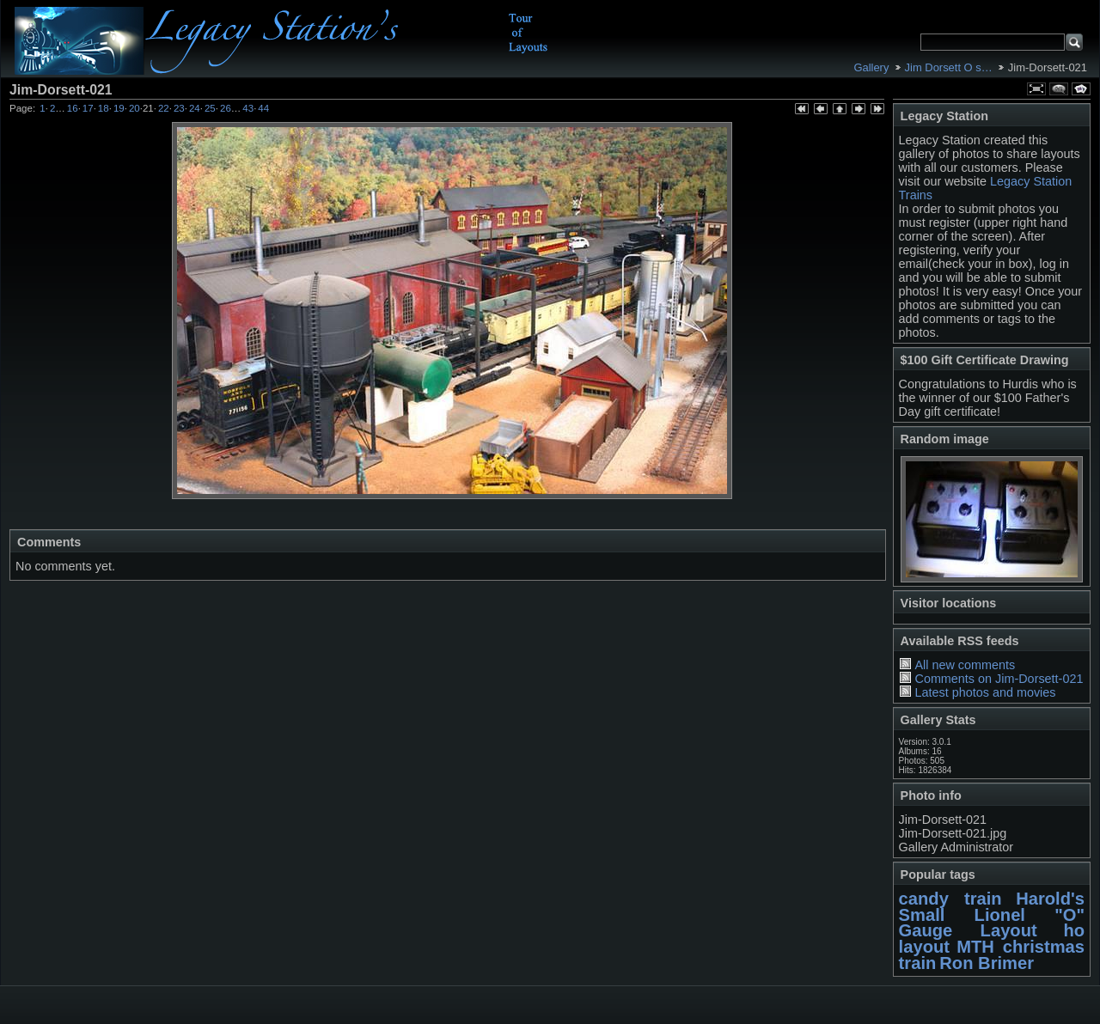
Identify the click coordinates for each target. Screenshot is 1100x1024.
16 (72, 108)
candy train (950, 898)
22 (163, 108)
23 (179, 108)
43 (248, 108)
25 (210, 108)
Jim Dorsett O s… (949, 67)
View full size (1036, 88)
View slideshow (1081, 88)
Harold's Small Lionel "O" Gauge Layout (992, 914)
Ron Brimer (986, 963)
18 (103, 108)
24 (194, 108)
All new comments (964, 665)
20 (134, 108)
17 (88, 108)
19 (119, 108)
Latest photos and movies (984, 692)
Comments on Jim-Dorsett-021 (998, 679)
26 (225, 108)
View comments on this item (1058, 88)
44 (263, 108)
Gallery (871, 67)
